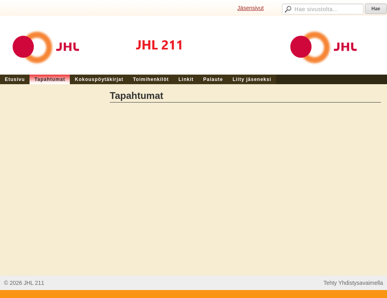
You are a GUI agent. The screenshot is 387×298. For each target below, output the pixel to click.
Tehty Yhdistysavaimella (353, 283)
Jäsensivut (250, 8)
